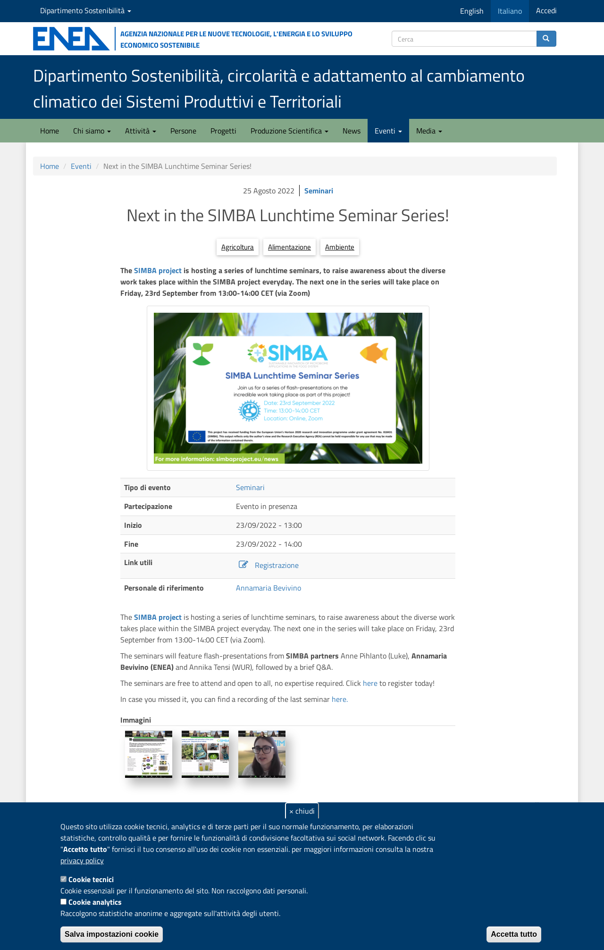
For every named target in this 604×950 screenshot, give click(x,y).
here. (340, 699)
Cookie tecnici (91, 879)
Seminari (318, 190)
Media (429, 130)
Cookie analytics (95, 902)
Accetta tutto (514, 934)
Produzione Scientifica (289, 130)
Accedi (546, 10)
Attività (140, 130)
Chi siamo (92, 130)
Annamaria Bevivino (268, 587)
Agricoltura (237, 247)
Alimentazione (289, 247)
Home (49, 130)
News (352, 130)
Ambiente (339, 247)
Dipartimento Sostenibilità (85, 10)
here (370, 683)
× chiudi (302, 811)
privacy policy (82, 860)
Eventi (388, 130)
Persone (183, 130)
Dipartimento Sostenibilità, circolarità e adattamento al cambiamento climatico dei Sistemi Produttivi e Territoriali (279, 88)
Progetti (223, 130)
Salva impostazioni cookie (112, 934)
